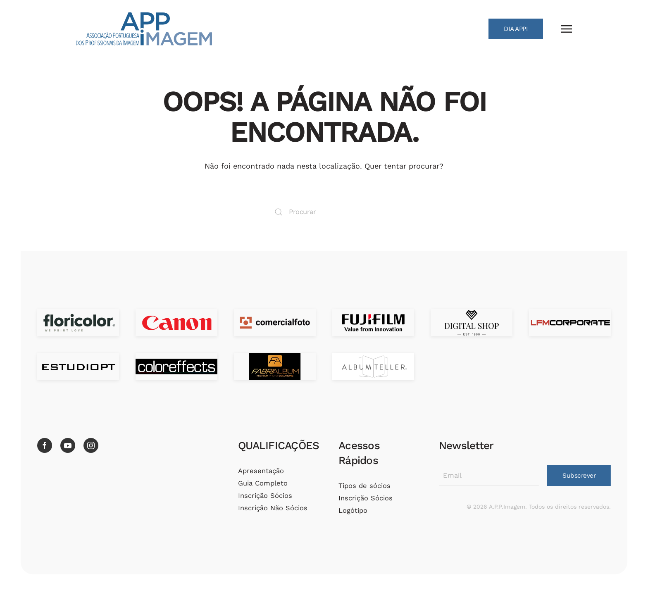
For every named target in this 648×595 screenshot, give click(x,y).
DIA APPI (516, 29)
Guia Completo (261, 483)
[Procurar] (324, 212)
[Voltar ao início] (144, 29)
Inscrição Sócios (264, 496)
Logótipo (351, 510)
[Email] (487, 475)
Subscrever (577, 475)
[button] (566, 29)
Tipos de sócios (363, 486)
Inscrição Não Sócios (271, 508)
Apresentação (260, 471)
